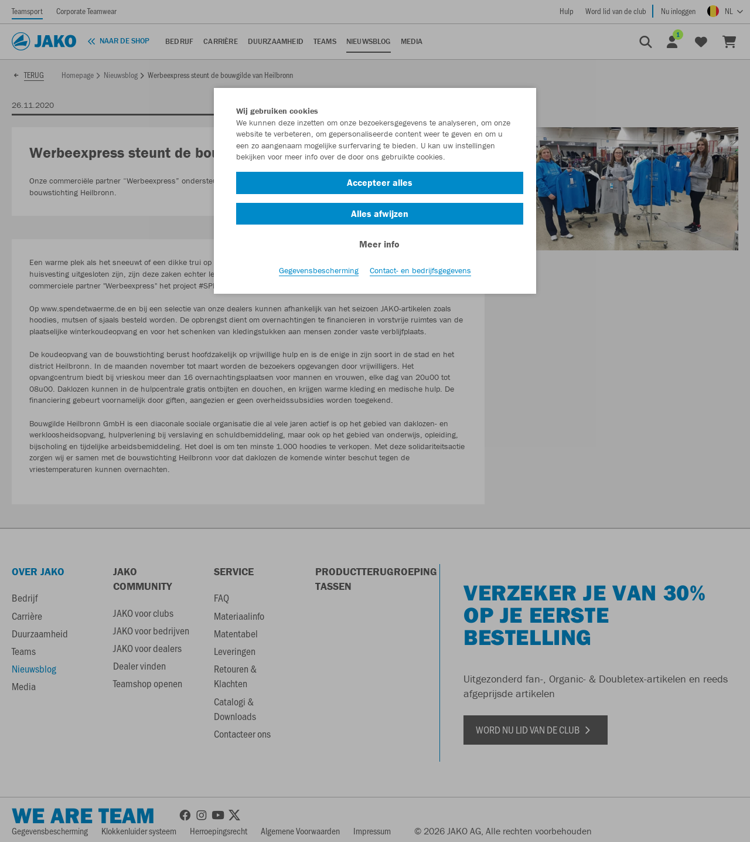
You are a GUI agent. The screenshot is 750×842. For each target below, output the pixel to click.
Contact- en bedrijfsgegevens (420, 270)
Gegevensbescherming (319, 270)
